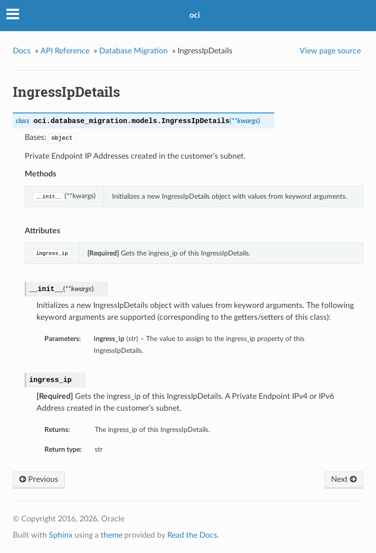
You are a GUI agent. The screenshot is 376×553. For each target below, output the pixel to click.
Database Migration (133, 51)
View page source (330, 51)
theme (111, 535)
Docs (22, 51)
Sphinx (61, 535)
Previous (38, 479)
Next (344, 479)
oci (194, 15)
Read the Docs (192, 535)
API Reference (64, 51)
